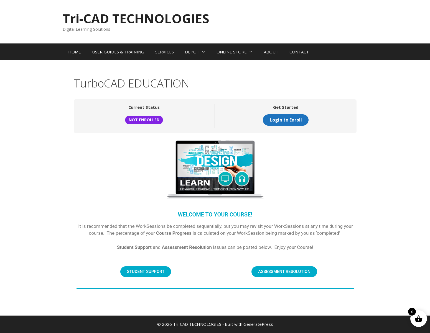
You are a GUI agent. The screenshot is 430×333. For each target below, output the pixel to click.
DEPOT (198, 51)
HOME (74, 52)
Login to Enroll (286, 120)
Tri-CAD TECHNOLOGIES (136, 18)
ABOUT (271, 52)
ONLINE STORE (237, 51)
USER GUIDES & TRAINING (118, 52)
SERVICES (164, 52)
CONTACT (299, 52)
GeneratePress (258, 324)
